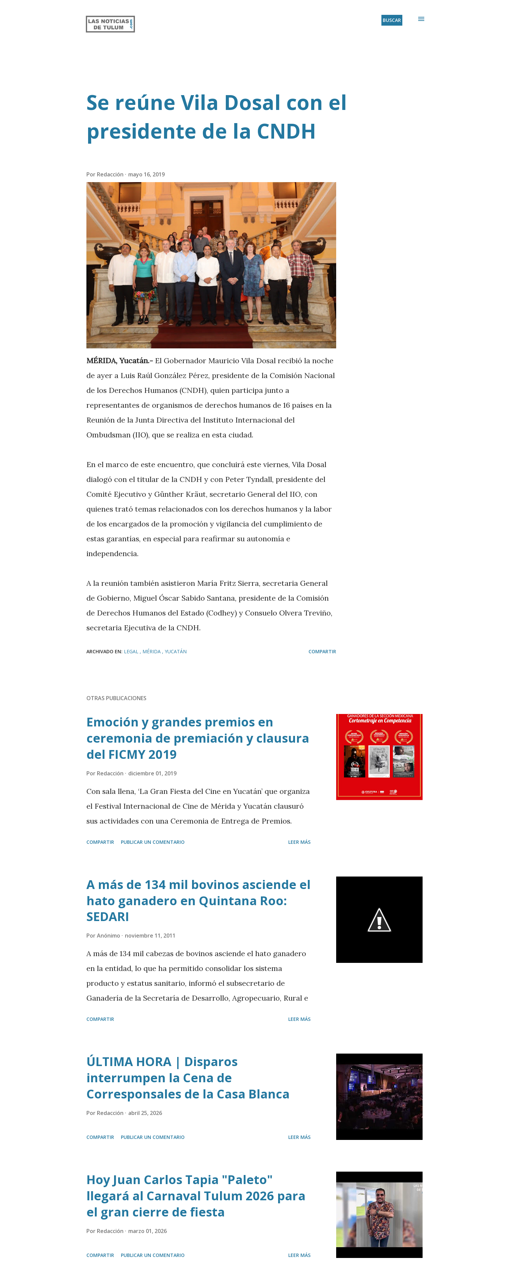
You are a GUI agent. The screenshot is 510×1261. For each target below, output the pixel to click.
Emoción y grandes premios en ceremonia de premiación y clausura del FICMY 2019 (197, 738)
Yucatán (176, 651)
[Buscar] (391, 20)
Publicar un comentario (153, 842)
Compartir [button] (322, 651)
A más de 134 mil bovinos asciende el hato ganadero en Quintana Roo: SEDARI (198, 900)
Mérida (152, 651)
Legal (132, 651)
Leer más (299, 842)
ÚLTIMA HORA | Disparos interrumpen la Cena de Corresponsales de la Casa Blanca (188, 1077)
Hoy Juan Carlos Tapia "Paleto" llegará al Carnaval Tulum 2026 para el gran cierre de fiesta (195, 1195)
